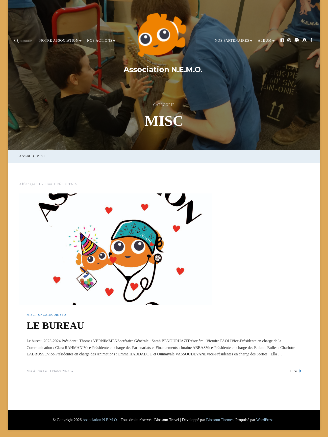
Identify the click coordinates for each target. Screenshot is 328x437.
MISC (31, 314)
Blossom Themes (219, 420)
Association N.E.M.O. (163, 69)
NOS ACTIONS (99, 40)
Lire (295, 371)
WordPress (264, 420)
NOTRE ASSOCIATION (58, 40)
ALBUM (265, 40)
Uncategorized (52, 314)
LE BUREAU (55, 325)
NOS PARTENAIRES (232, 40)
